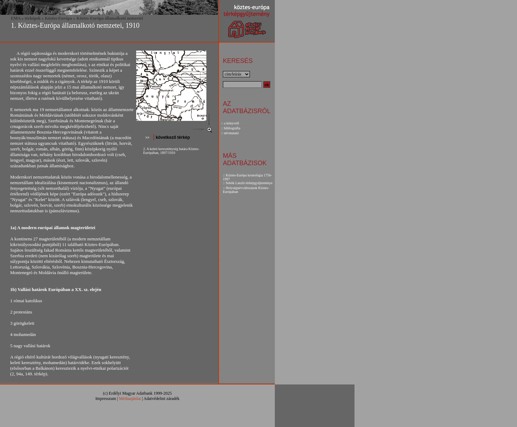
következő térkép (172, 137)
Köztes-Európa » (60, 18)
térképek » (34, 18)
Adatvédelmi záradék (161, 398)
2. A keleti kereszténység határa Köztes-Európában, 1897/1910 (171, 151)
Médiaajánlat (130, 398)
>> (147, 138)
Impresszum (105, 398)
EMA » (17, 18)
